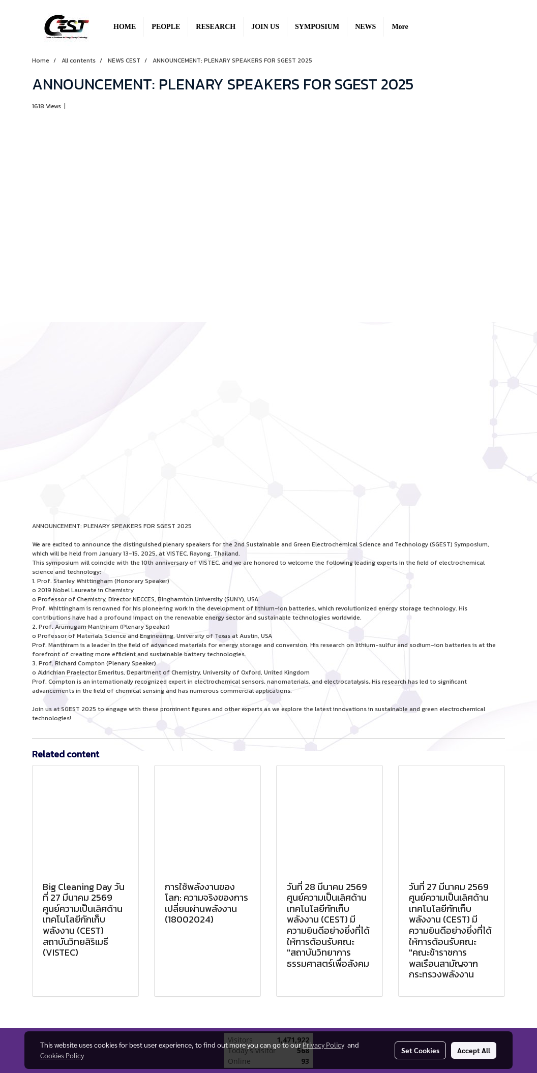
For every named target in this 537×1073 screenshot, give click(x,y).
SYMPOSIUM (317, 26)
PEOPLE (166, 26)
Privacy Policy (323, 1044)
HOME (124, 26)
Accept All (473, 1050)
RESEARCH (215, 26)
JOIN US (265, 26)
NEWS (365, 26)
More (400, 26)
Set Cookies (420, 1050)
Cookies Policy (62, 1055)
